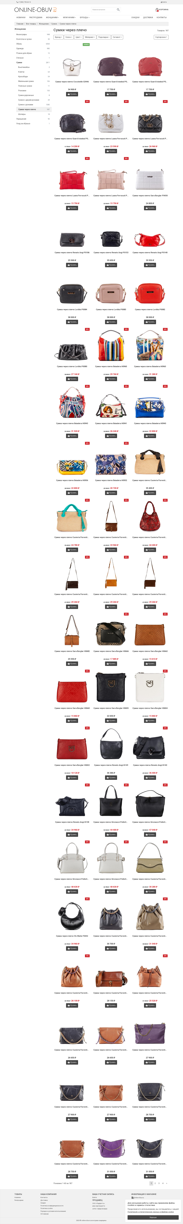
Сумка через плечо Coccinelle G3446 (72, 82)
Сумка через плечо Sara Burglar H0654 (150, 708)
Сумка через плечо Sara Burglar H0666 (111, 651)
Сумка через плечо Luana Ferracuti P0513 (111, 139)
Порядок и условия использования (53, 1211)
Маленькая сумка (34, 81)
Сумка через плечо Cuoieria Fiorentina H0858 (111, 594)
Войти (163, 2)
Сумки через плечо (34, 109)
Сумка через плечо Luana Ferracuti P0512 (150, 139)
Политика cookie (46, 1208)
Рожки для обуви (33, 53)
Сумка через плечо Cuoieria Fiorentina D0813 (72, 1164)
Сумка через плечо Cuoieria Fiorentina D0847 (111, 1050)
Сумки (33, 62)
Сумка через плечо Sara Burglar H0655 (111, 708)
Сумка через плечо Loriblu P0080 (72, 366)
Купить (72, 94)
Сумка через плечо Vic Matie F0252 (72, 936)
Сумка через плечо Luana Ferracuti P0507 (111, 195)
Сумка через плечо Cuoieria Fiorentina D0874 (72, 993)
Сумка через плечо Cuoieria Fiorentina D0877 (150, 936)
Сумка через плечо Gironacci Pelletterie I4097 (150, 822)
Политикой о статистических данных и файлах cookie (151, 1212)
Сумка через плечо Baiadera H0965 (111, 366)
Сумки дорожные (34, 95)
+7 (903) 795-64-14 (23, 2)
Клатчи (34, 72)
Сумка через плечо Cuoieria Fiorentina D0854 (150, 993)
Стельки (33, 58)
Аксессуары (33, 34)
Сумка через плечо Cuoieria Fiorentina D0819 (150, 1107)
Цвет (78, 37)
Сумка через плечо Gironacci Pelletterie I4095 (111, 879)
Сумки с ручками (34, 105)
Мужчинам (69, 17)
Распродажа (35, 17)
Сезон (68, 37)
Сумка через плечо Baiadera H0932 (111, 480)
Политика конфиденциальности (51, 1206)
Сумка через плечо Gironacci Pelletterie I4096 (72, 879)
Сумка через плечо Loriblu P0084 (72, 309)
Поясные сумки (34, 86)
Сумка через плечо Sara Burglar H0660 (72, 708)
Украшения (33, 119)
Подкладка (103, 37)
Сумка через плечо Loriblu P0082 (150, 309)
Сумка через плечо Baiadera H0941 (111, 423)
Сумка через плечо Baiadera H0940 (150, 423)
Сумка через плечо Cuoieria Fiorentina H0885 (111, 537)
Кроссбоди (34, 76)
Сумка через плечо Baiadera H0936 (72, 480)
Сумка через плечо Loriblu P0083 (111, 309)
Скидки (135, 17)
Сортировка (160, 37)
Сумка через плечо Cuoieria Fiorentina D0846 (150, 1050)
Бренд (58, 37)
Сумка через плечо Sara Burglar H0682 (72, 651)
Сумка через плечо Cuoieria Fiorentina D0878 (111, 936)
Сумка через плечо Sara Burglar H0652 (72, 765)
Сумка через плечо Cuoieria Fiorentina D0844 (111, 1107)
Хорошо (153, 1217)
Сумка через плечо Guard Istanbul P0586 (72, 139)
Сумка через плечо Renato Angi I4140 (150, 765)
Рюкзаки (34, 90)
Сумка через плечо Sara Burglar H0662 (150, 651)
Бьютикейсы (34, 67)
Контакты (162, 17)
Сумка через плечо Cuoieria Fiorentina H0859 (72, 594)
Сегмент (116, 37)
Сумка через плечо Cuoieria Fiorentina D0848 (72, 1050)
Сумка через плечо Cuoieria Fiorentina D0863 (111, 993)
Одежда (33, 48)
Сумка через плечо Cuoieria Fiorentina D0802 (150, 1164)
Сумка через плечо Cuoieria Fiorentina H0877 (150, 537)
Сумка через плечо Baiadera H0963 (150, 366)
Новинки (20, 17)
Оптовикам (44, 1214)
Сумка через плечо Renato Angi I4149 (111, 765)
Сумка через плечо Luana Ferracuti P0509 (72, 195)
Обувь (33, 44)
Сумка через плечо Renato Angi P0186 (72, 252)
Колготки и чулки (33, 39)
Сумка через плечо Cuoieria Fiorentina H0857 (150, 594)
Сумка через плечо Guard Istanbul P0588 (111, 82)
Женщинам (52, 17)
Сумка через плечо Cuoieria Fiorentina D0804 (111, 1164)
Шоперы (34, 114)
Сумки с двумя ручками (34, 100)
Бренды (85, 17)
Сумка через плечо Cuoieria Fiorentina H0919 (72, 537)
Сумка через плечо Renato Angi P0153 (111, 252)
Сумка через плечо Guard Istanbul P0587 (150, 82)
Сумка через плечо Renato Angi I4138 (72, 822)
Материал (89, 37)
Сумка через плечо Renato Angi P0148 (150, 252)
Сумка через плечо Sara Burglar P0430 (150, 195)
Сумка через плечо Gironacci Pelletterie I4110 (111, 822)
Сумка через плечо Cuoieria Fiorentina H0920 (150, 480)
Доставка (148, 17)
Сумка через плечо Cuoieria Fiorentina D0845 (72, 1107)
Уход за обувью (33, 123)
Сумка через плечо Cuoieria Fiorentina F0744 (150, 879)
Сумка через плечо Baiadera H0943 (72, 423)
